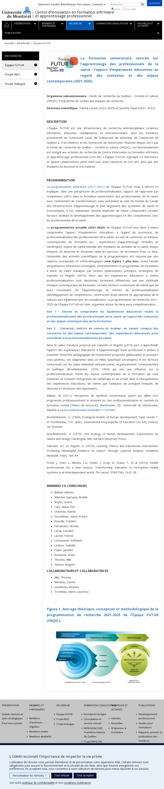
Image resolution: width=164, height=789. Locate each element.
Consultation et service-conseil (92, 721)
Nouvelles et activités (119, 707)
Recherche (23, 43)
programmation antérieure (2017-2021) (78, 187)
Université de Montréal (16, 12)
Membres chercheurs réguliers (35, 722)
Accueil (9, 43)
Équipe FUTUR (14, 65)
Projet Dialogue (15, 84)
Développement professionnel (148, 716)
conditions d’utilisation (77, 782)
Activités (116, 718)
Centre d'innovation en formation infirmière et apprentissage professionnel (74, 14)
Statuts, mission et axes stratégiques (12, 716)
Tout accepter (85, 775)
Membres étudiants (40, 736)
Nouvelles (117, 723)
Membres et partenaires (37, 707)
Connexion (99, 4)
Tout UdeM (129, 9)
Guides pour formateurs (146, 725)
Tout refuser (61, 775)
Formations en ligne (95, 714)
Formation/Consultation (96, 705)
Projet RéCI (12, 74)
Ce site (115, 9)
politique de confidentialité (38, 782)
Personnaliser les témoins (29, 775)
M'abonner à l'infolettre (118, 730)
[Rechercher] (142, 4)
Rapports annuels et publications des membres (150, 736)
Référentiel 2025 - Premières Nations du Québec (94, 732)
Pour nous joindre (12, 723)
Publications (147, 705)
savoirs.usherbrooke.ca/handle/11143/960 (87, 410)
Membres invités (38, 731)
